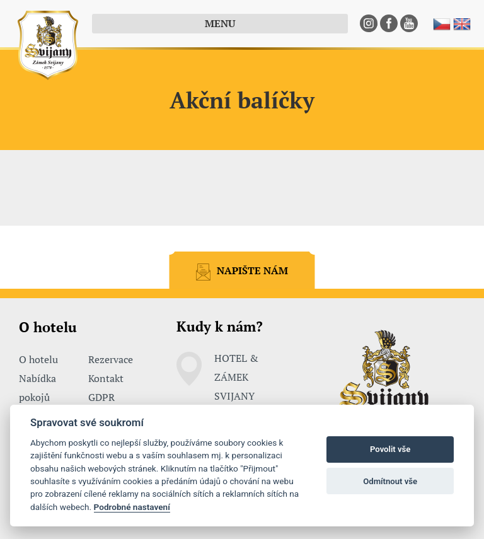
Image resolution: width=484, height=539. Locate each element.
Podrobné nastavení (132, 507)
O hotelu (38, 359)
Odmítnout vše (390, 481)
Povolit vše (390, 449)
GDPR (101, 397)
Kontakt (106, 378)
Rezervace (110, 359)
